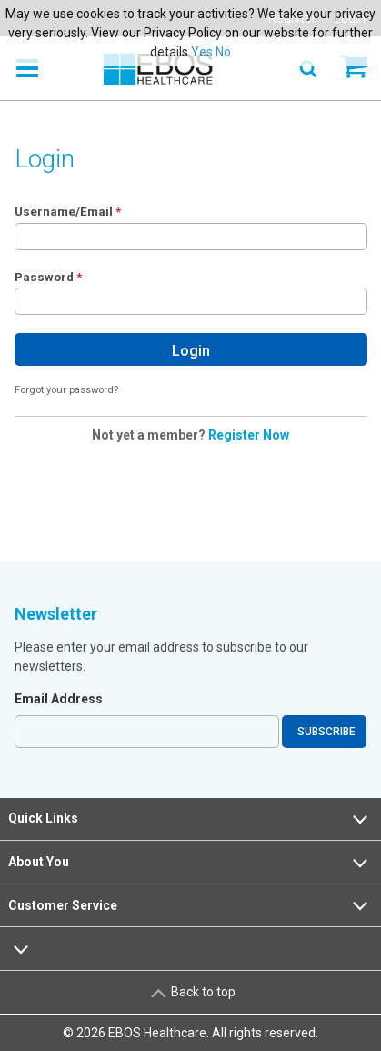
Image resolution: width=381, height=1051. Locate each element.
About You (190, 862)
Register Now (248, 435)
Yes (202, 52)
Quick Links (190, 819)
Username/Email (64, 211)
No (223, 52)
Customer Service (190, 905)
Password (44, 276)
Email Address (59, 699)
